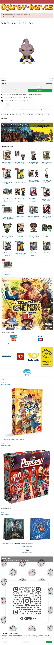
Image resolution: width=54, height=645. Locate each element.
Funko (51, 80)
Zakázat (4, 642)
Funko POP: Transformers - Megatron (33, 254)
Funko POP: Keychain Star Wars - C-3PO (33, 163)
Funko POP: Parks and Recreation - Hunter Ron (7, 163)
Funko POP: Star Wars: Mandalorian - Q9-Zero (34, 181)
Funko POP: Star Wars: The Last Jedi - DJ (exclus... (20, 200)
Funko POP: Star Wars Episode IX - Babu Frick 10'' (34, 236)
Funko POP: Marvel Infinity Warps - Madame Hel (7, 236)
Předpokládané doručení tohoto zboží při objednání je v (23, 94)
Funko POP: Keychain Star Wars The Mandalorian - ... (46, 181)
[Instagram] (27, 600)
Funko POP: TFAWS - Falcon (20, 217)
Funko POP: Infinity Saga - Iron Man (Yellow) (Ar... (20, 181)
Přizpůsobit (26, 642)
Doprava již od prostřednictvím (19, 97)
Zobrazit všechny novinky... (27, 546)
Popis (3, 105)
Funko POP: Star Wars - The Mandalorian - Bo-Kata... (7, 182)
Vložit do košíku (40, 90)
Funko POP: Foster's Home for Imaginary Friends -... (7, 254)
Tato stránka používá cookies (10, 633)
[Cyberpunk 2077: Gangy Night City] (27, 133)
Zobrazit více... (21, 439)
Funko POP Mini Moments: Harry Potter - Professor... (7, 218)
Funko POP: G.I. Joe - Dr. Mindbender (20, 235)
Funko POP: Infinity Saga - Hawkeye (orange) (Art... (20, 255)
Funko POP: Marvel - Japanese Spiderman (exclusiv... (33, 200)
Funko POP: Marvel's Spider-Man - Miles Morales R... (46, 218)
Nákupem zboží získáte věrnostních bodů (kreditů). (16, 101)
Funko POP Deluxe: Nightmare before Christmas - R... (7, 200)
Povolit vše (49, 642)
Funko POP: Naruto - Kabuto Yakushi (46, 200)
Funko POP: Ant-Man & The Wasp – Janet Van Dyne (20, 164)
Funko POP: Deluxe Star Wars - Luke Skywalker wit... (33, 218)
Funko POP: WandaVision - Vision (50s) (46, 254)
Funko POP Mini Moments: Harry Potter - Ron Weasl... (7, 273)
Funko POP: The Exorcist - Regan (46, 235)
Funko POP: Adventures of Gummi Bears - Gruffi (47, 163)
